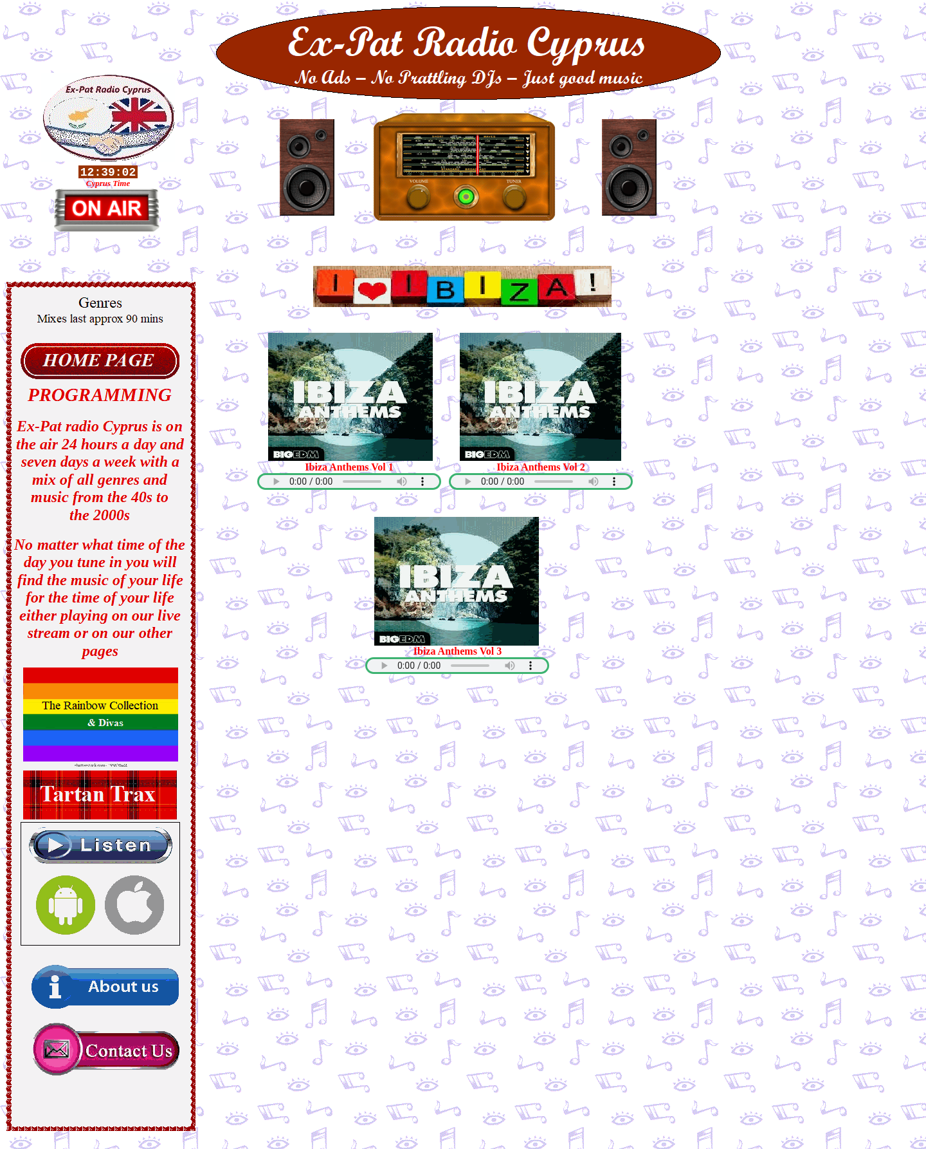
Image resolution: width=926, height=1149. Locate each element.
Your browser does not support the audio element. (349, 481)
